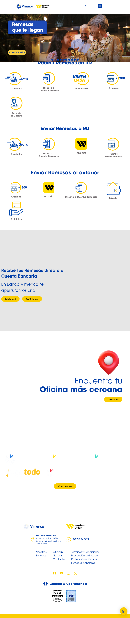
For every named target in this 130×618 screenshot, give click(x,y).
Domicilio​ (16, 88)
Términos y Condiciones (85, 552)
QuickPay (16, 219)
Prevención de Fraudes (85, 556)
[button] (100, 6)
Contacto (59, 559)
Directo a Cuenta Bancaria (49, 89)
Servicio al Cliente (16, 114)
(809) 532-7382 (81, 539)
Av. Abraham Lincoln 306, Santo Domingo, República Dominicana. (48, 541)
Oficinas (114, 88)
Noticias (58, 556)
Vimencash (81, 88)
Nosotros (41, 552)
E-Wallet (113, 198)
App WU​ (81, 152)
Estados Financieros (83, 563)
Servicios (41, 556)
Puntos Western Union (113, 155)
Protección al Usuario (84, 559)
